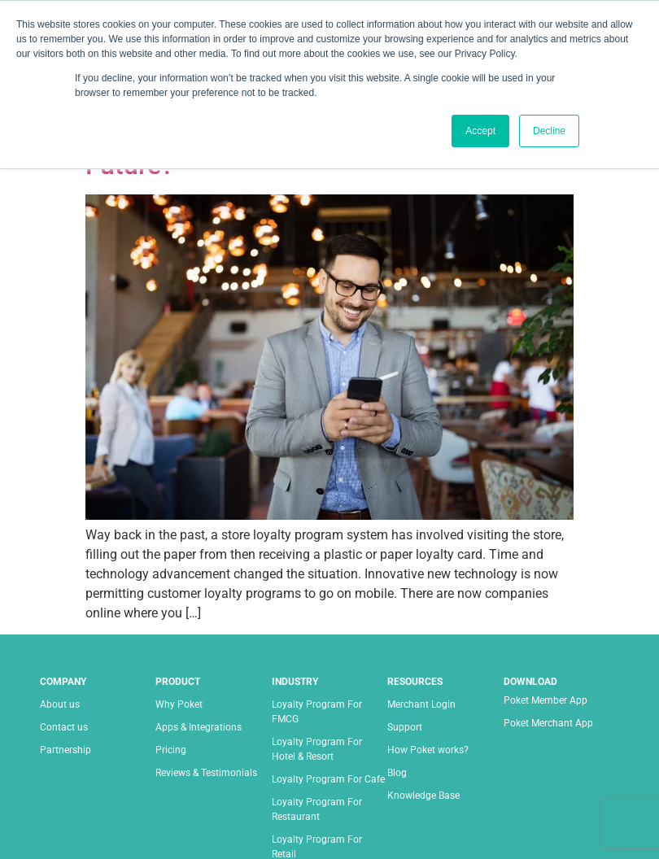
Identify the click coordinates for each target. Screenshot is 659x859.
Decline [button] (549, 131)
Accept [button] (480, 131)
